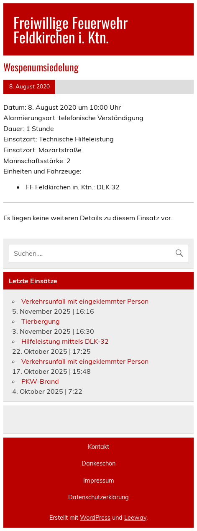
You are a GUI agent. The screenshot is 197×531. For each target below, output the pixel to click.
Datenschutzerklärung (98, 497)
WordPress (95, 517)
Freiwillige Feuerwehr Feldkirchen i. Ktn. (70, 29)
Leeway (135, 517)
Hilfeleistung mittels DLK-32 (65, 341)
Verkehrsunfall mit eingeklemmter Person (84, 301)
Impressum (98, 480)
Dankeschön (98, 463)
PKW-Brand (40, 381)
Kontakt (98, 447)
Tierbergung (40, 321)
